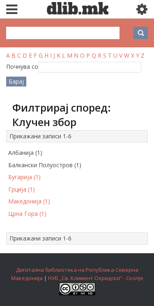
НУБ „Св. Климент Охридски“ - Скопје (95, 278)
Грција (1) (21, 189)
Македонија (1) (29, 201)
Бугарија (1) (24, 177)
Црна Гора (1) (27, 213)
